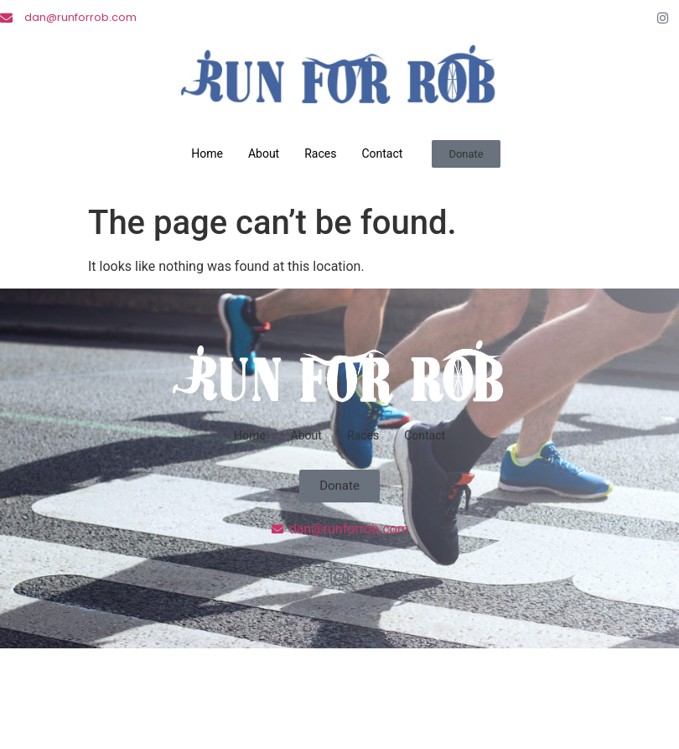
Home (207, 153)
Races (320, 153)
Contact (381, 153)
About (263, 153)
